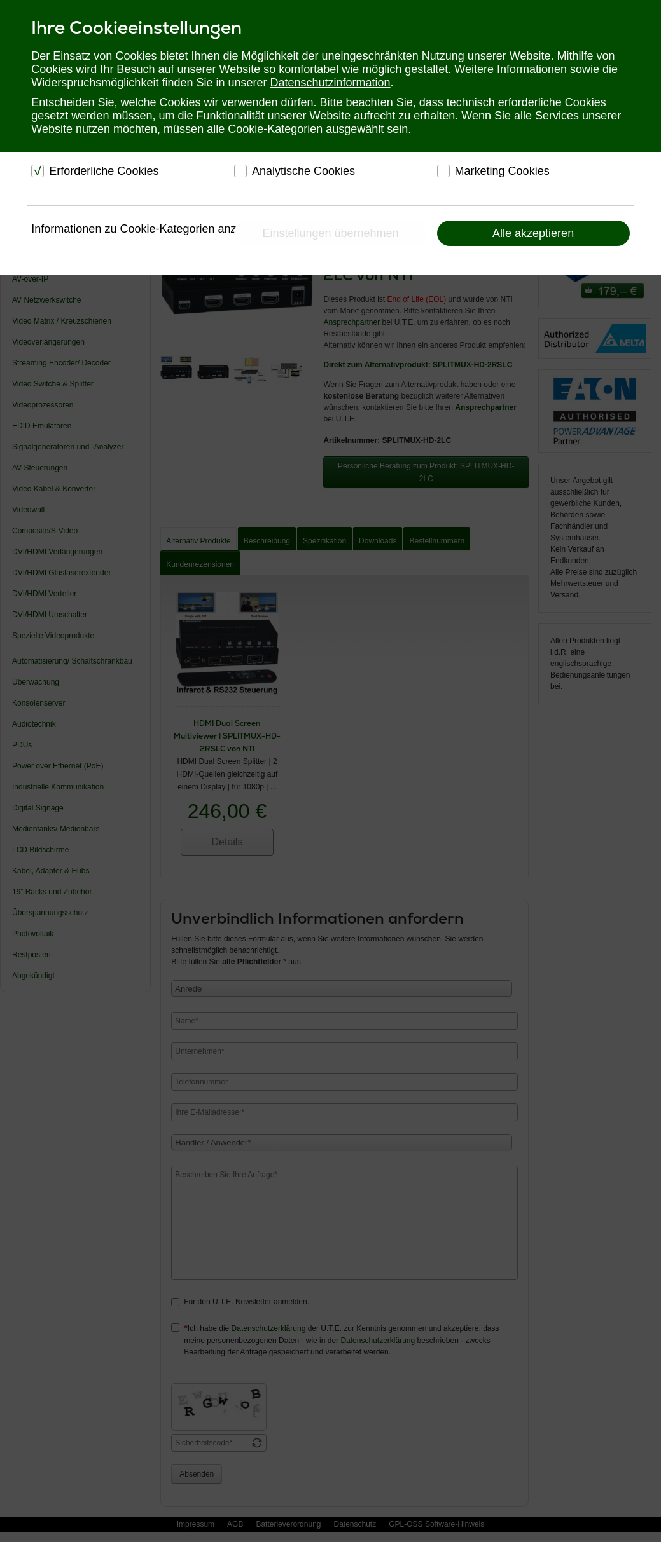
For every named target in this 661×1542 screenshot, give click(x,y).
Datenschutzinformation (330, 82)
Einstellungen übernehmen (330, 233)
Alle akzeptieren (533, 233)
